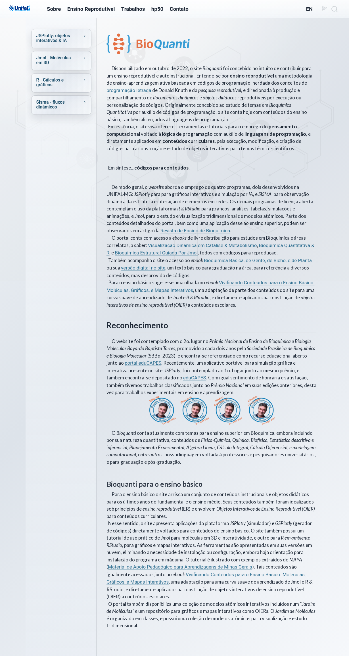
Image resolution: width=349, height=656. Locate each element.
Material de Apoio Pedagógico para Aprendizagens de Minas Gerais (180, 567)
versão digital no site (143, 268)
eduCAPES (194, 378)
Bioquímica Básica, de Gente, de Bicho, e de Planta (258, 260)
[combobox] (334, 9)
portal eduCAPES (143, 363)
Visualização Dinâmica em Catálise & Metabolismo (202, 245)
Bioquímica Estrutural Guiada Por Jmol (156, 253)
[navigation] (55, 38)
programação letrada (128, 90)
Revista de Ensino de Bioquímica (195, 230)
